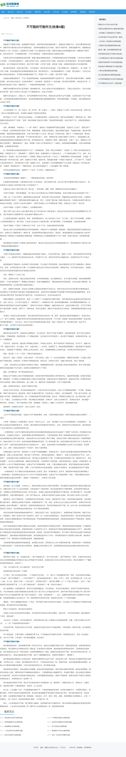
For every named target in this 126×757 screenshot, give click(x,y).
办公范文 (29, 12)
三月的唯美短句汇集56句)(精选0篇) (110, 58)
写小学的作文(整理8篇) (57, 726)
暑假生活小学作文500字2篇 (107, 24)
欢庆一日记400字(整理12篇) (58, 735)
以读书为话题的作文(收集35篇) (59, 722)
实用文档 (92, 12)
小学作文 (26, 18)
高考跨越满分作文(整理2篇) (11, 722)
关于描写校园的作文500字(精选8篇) (110, 79)
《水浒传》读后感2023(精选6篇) (109, 41)
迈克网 (35, 747)
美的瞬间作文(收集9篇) (10, 726)
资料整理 (74, 12)
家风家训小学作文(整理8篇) (58, 730)
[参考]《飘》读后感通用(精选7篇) (110, 50)
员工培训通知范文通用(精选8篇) (109, 75)
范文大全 (11, 12)
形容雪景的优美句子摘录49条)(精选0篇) (111, 54)
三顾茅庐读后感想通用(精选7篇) (109, 45)
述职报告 (83, 12)
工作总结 (65, 12)
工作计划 (56, 12)
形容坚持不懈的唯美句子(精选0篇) (110, 66)
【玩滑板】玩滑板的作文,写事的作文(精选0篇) (111, 33)
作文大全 (20, 12)
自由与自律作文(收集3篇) (10, 735)
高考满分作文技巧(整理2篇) (11, 718)
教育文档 (38, 12)
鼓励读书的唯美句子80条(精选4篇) (110, 62)
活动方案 (47, 12)
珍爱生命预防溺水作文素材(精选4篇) (111, 29)
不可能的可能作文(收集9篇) (58, 718)
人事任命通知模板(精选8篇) (107, 70)
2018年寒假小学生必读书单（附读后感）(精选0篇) (111, 37)
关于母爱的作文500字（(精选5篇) (110, 83)
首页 (3, 12)
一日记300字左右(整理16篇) (11, 730)
